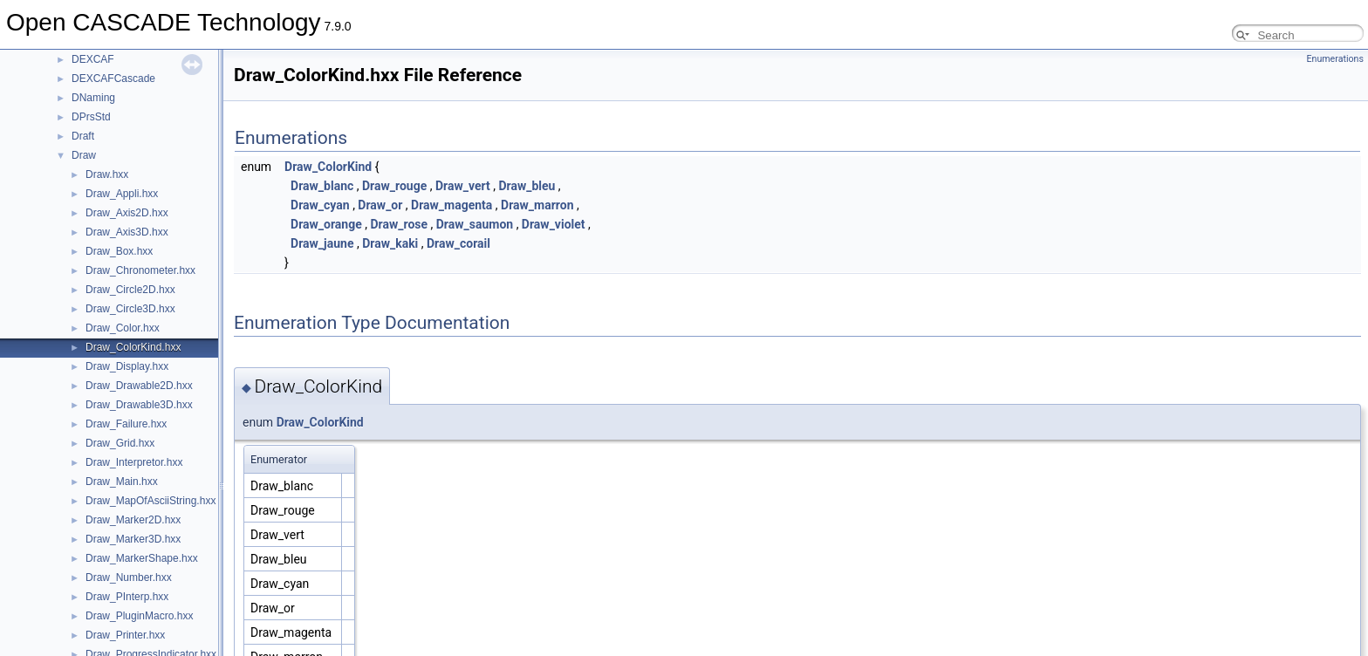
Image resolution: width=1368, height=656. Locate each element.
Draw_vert (462, 186)
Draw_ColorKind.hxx (133, 347)
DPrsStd (91, 117)
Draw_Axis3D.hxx (127, 232)
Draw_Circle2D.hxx (130, 290)
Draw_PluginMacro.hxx (139, 616)
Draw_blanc (322, 186)
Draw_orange (326, 224)
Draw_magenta (451, 205)
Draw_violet (553, 224)
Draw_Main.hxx (122, 481)
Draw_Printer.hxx (125, 635)
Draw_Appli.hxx (122, 194)
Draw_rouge (394, 186)
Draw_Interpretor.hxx (134, 462)
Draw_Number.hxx (129, 577)
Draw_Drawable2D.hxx (139, 385)
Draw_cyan (320, 205)
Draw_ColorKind (328, 167)
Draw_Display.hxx (127, 366)
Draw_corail (458, 243)
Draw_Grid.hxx (120, 443)
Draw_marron (537, 205)
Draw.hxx (107, 174)
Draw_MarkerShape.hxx (142, 558)
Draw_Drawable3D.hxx (139, 405)
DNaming (93, 98)
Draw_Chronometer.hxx (140, 270)
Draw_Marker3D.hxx (133, 539)
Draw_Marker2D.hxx (133, 520)
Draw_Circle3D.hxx (130, 309)
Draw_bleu (526, 186)
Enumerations (1335, 59)
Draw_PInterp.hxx (127, 597)
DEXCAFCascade (113, 78)
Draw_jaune (322, 243)
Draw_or (380, 205)
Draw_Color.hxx (123, 328)
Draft (83, 136)
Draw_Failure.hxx (126, 424)
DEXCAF (93, 59)
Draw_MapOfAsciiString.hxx (150, 501)
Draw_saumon (474, 224)
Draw (84, 155)
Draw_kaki (390, 243)
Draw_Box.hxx (119, 251)
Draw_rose (399, 224)
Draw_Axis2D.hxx (127, 213)
